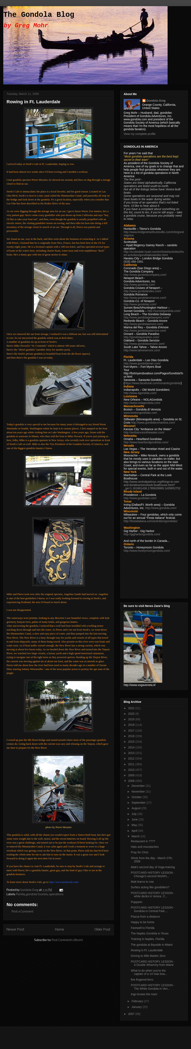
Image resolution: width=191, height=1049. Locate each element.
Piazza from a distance (145, 916)
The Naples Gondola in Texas (149, 933)
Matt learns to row (142, 881)
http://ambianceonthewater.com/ (144, 432)
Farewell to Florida (142, 928)
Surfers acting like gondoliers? (150, 887)
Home (59, 929)
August (136, 808)
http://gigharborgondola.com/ (142, 534)
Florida (20, 894)
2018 (131, 724)
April (134, 830)
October (137, 797)
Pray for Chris (139, 852)
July (134, 814)
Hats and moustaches (145, 846)
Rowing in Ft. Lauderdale (147, 950)
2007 (131, 1014)
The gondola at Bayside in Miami (152, 944)
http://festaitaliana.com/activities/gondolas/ (150, 521)
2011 (131, 764)
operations (56, 894)
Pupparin (136, 902)
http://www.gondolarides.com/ (142, 291)
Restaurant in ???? (143, 841)
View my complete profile (139, 134)
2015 (131, 741)
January (137, 1007)
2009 (131, 775)
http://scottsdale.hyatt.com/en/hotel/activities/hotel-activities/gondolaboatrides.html (154, 253)
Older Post (102, 929)
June (134, 819)
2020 (131, 713)
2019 (131, 719)
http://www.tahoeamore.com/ (142, 350)
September (138, 802)
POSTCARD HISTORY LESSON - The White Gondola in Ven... (152, 987)
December (138, 785)
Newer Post (15, 929)
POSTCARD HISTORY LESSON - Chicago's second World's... (152, 874)
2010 (131, 769)
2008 (131, 780)
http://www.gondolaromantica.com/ (153, 422)
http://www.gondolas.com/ (140, 304)
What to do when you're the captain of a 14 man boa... (149, 972)
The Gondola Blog (38, 15)
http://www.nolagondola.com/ (142, 402)
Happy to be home (142, 922)
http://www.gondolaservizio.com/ (144, 343)
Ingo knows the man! (144, 994)
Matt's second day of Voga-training (153, 867)
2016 (131, 736)
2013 (131, 753)
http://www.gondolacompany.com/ (145, 274)
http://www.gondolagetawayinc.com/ (146, 317)
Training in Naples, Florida (147, 939)
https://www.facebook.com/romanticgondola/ (153, 383)
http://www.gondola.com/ (139, 284)
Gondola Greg (156, 100)
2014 (131, 747)
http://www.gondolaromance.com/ (145, 297)
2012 (131, 758)
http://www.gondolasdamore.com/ (145, 330)
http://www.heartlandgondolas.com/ (146, 442)
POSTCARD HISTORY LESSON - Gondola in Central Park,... (152, 909)
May (134, 825)
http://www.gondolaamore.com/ (143, 324)
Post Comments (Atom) (67, 940)
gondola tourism (37, 894)
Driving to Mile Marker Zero (148, 955)
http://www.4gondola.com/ (140, 393)
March (135, 836)
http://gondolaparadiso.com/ (141, 337)
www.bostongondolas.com (140, 412)
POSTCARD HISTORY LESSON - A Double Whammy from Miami (152, 963)
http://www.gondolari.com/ (140, 498)
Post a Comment (22, 911)
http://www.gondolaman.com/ (142, 363)
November (138, 791)
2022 (131, 708)
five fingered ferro (142, 979)
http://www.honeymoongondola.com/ (147, 550)
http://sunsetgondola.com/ (163, 311)
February (137, 1001)
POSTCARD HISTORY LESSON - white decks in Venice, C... (152, 894)
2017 (131, 730)
